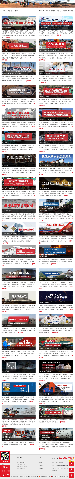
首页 (4, 11)
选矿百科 (70, 11)
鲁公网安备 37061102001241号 (59, 476)
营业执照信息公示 (44, 476)
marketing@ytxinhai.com (62, 465)
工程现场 (65, 11)
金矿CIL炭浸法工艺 (22, 464)
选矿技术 (41, 11)
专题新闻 (47, 11)
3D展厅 (41, 462)
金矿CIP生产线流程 (22, 466)
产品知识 (59, 11)
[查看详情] (7, 37)
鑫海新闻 (53, 11)
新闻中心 (9, 11)
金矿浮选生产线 (21, 468)
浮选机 (3, 464)
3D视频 (41, 468)
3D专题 (41, 465)
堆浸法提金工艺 (21, 462)
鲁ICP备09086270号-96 (32, 476)
